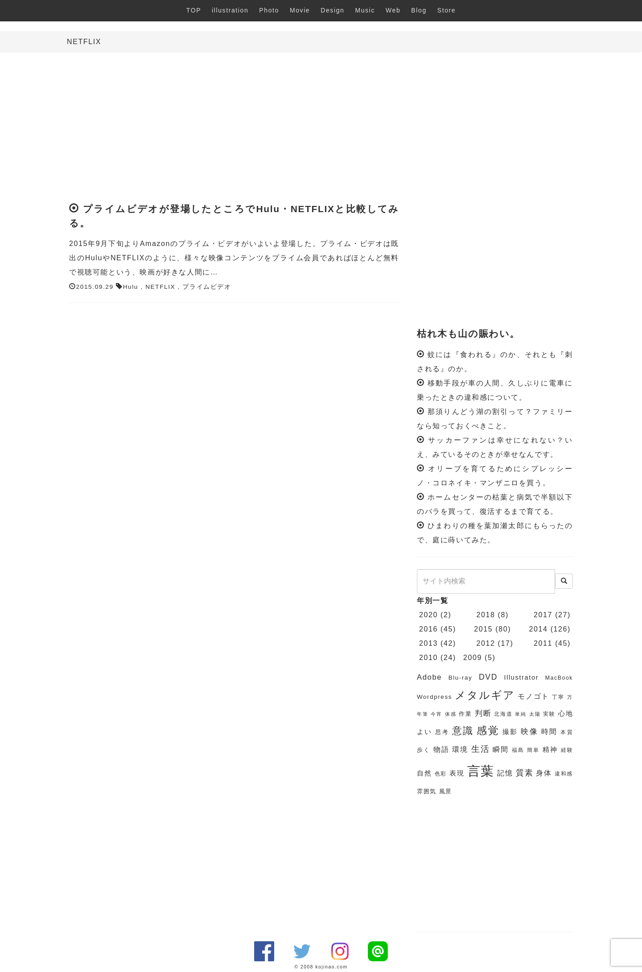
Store (446, 10)
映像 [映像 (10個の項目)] (529, 731)
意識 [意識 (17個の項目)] (463, 730)
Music (365, 10)
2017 (543, 615)
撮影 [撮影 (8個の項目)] (510, 731)
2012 (486, 643)
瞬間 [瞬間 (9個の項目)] (501, 749)
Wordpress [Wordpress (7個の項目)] (434, 696)
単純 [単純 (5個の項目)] (520, 714)
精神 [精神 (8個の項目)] (550, 749)
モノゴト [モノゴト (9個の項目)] (533, 696)
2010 (428, 657)
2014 (538, 629)
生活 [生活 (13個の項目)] (480, 749)
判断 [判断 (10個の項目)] (483, 713)
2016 (428, 629)
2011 (543, 643)
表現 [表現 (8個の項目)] (456, 773)
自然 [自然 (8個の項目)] (424, 773)
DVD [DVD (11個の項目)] (488, 677)
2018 (486, 615)
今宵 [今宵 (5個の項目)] (436, 714)
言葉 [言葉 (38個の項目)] (480, 770)
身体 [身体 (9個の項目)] (543, 773)
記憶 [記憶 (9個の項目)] (505, 773)
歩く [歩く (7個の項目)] (423, 749)
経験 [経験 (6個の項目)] (567, 750)
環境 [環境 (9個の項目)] (460, 749)
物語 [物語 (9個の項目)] (441, 749)
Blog (418, 10)
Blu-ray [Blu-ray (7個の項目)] (461, 677)
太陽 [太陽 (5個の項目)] (534, 714)
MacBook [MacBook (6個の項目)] (559, 678)
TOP (193, 10)
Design (332, 10)
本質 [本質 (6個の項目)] (566, 732)
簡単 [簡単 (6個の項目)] (533, 750)
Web (393, 10)
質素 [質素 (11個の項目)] (524, 772)
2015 (483, 629)
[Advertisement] (321, 124)
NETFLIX (160, 286)
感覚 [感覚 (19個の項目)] (488, 730)
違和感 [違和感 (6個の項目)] (564, 774)
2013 (428, 643)
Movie (300, 10)
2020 (428, 615)
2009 (472, 657)
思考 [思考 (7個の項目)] (442, 732)
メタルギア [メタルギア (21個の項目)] (484, 695)
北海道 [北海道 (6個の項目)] (503, 714)
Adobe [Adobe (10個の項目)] (429, 677)
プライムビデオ (206, 286)
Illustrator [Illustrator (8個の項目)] (521, 677)
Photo (269, 10)
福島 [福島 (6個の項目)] (518, 750)
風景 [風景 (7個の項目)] (445, 791)
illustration (230, 10)
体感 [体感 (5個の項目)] (450, 714)
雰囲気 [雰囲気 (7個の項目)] (426, 791)
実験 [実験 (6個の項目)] (549, 714)
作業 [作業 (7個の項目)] (465, 713)
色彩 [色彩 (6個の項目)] (441, 774)
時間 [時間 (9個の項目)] (549, 731)
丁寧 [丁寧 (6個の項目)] (558, 697)
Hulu (130, 286)
